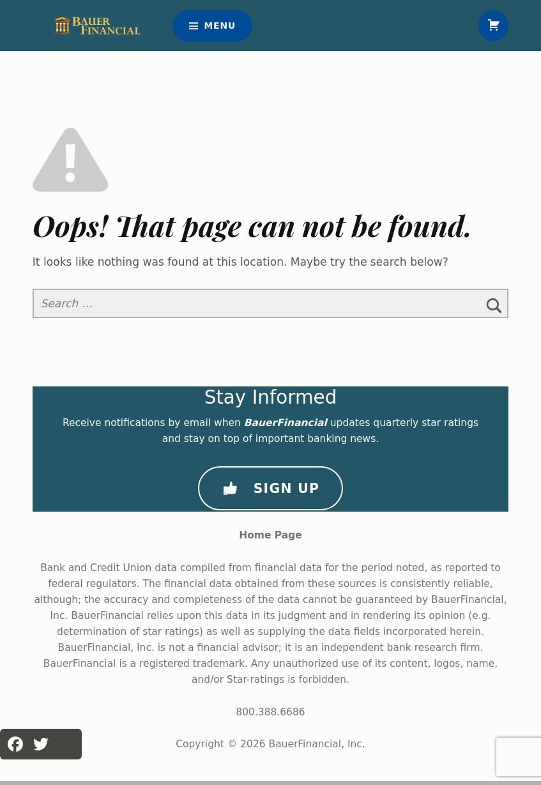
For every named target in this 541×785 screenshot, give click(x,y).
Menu (220, 27)
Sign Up (270, 492)
